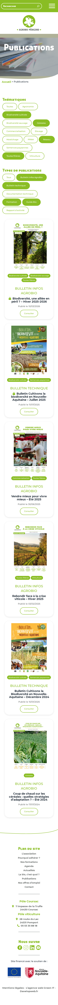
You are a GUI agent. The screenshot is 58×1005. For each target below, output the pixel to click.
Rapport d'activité (15, 210)
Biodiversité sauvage (17, 123)
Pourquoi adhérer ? (29, 857)
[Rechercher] (38, 6)
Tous (8, 177)
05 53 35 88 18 (29, 925)
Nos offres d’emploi (29, 882)
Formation (11, 202)
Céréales (41, 123)
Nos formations (29, 862)
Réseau (47, 139)
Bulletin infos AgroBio (31, 177)
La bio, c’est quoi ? (29, 874)
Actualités (29, 870)
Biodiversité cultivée (16, 115)
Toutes (9, 106)
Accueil (6, 81)
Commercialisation (16, 131)
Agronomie (28, 106)
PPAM (31, 139)
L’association (29, 853)
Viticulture (35, 156)
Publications (29, 878)
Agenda (29, 866)
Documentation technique (19, 194)
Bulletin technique (16, 185)
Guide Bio (31, 202)
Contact (29, 887)
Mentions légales (13, 987)
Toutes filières (13, 156)
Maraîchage (12, 139)
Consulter (29, 313)
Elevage (39, 131)
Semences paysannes (17, 148)
